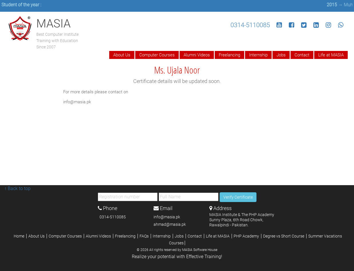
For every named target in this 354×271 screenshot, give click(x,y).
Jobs (281, 55)
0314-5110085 (250, 25)
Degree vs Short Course (284, 236)
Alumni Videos (197, 55)
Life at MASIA (331, 55)
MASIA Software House (199, 250)
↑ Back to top (17, 188)
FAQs (145, 236)
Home (19, 236)
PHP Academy (247, 236)
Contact (302, 55)
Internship (258, 55)
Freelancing (229, 55)
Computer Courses (157, 55)
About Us (121, 55)
